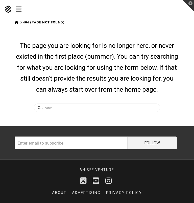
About (59, 192)
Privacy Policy (124, 192)
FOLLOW (152, 143)
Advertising (86, 192)
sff (90, 170)
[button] (19, 9)
